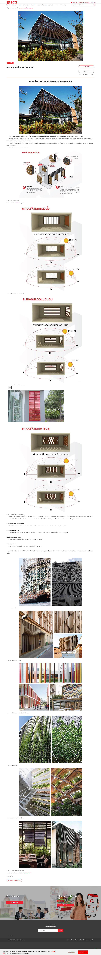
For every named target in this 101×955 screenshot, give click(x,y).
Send (10, 388)
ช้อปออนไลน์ (75, 2)
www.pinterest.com (26, 873)
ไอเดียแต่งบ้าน (10, 63)
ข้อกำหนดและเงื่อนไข (70, 940)
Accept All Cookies (83, 952)
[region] (50, 952)
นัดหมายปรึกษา (14, 902)
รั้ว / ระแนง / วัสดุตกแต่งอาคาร (14, 880)
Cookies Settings (71, 952)
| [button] (8, 8)
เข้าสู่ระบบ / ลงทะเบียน (84, 2)
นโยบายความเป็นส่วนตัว (79, 940)
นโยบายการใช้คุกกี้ (89, 940)
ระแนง (18, 203)
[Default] (83, 5)
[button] (7, 8)
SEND (60, 930)
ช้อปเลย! (65, 905)
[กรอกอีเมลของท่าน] (48, 930)
